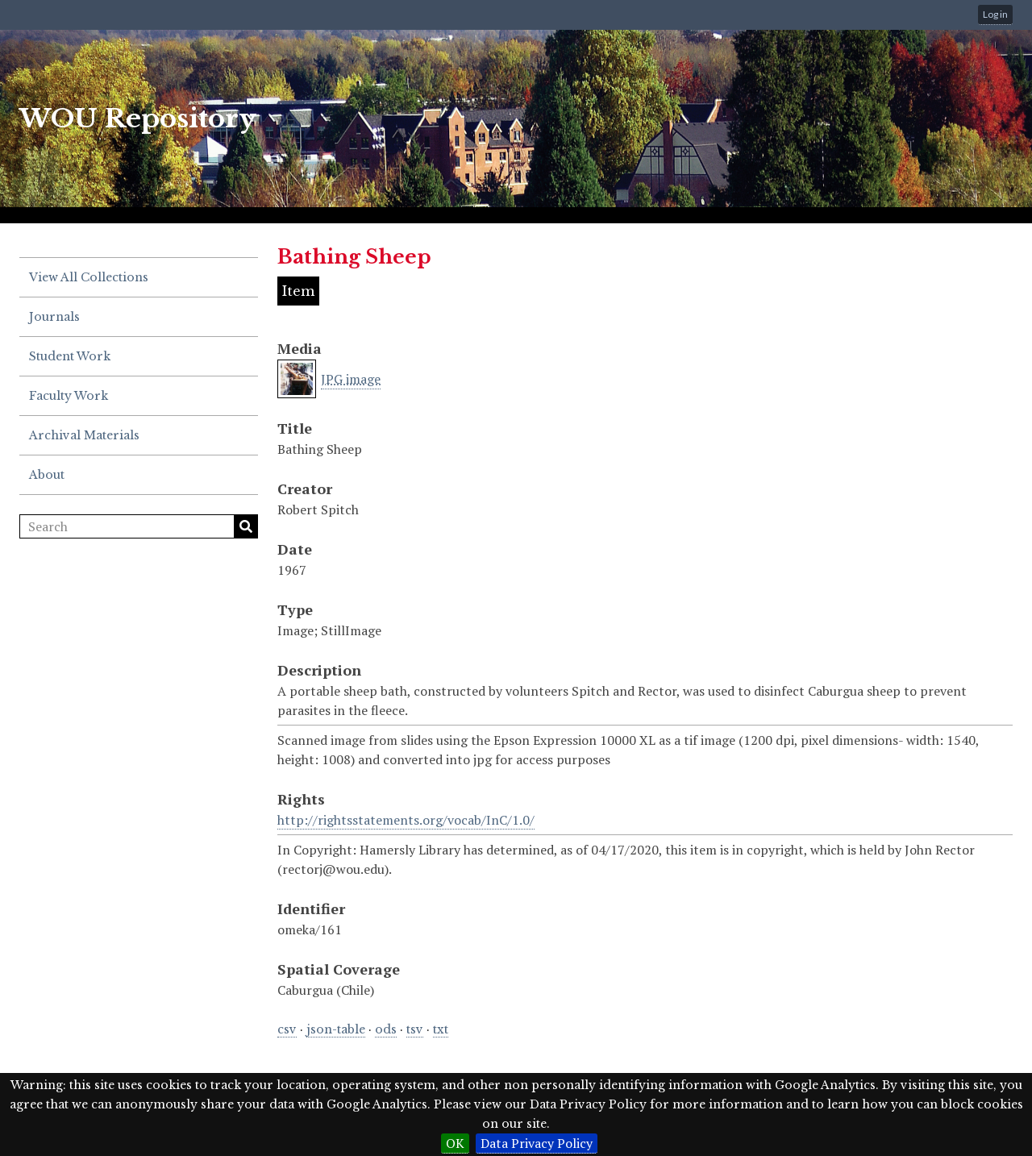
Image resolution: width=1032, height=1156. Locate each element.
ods (386, 1029)
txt (440, 1029)
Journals (54, 317)
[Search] (138, 526)
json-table (335, 1029)
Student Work (69, 356)
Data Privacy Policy (537, 1143)
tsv (414, 1029)
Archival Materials (84, 435)
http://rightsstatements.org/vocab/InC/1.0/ (406, 820)
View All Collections (88, 277)
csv (287, 1029)
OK (455, 1143)
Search (246, 526)
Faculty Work (68, 396)
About (46, 475)
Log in (995, 14)
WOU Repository (137, 118)
